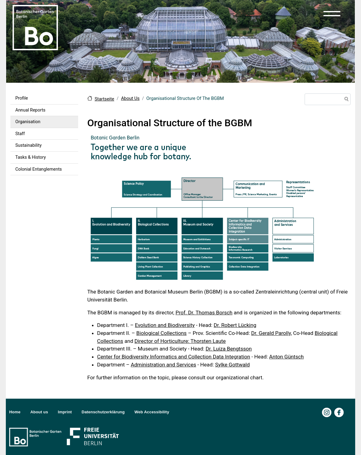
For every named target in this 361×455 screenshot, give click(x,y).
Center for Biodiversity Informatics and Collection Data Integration (173, 357)
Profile (21, 98)
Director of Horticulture (161, 341)
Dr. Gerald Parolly (271, 333)
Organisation (27, 121)
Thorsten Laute (208, 341)
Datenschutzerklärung (103, 412)
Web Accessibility (152, 412)
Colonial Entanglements (38, 169)
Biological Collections (161, 333)
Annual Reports (30, 110)
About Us (130, 98)
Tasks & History (30, 157)
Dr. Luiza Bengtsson (229, 349)
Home (15, 412)
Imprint (65, 412)
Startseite (104, 99)
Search (345, 99)
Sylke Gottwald (232, 365)
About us (39, 412)
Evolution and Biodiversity (165, 325)
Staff (20, 133)
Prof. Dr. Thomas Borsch (204, 312)
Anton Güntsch (286, 357)
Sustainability (28, 145)
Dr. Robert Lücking (235, 325)
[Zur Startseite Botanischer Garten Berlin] (35, 27)
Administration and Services (163, 365)
